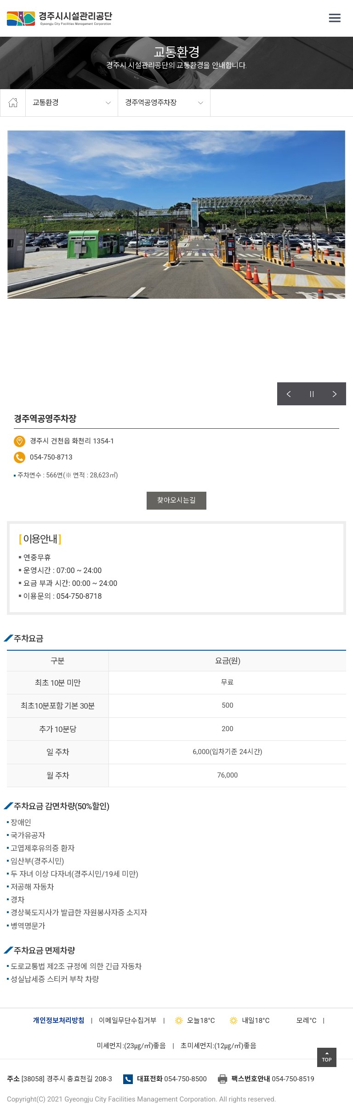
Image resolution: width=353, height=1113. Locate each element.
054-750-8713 (51, 457)
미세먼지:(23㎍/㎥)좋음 (131, 1046)
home (12, 103)
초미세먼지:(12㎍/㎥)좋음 (218, 1046)
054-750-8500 (185, 1079)
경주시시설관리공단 (59, 18)
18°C (193, 1020)
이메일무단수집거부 (128, 1020)
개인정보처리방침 (59, 1020)
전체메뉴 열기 (334, 18)
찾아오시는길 (176, 500)
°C (298, 1020)
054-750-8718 (79, 596)
